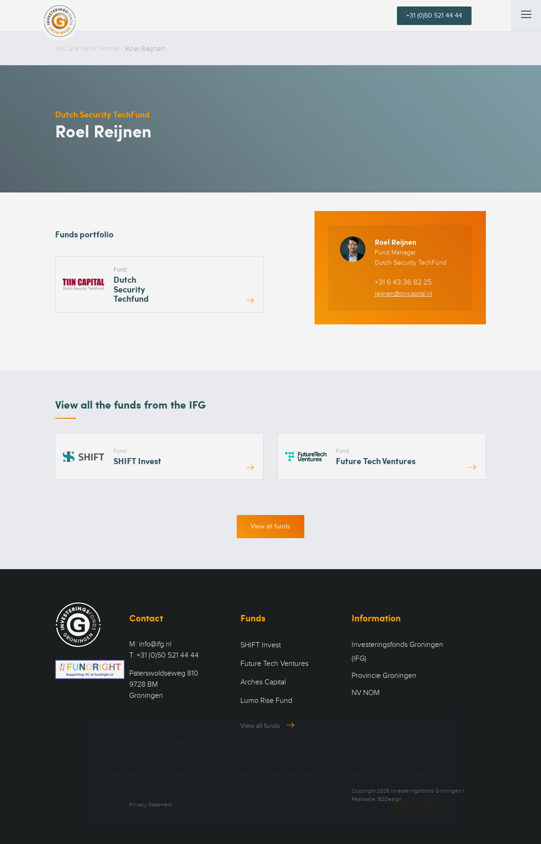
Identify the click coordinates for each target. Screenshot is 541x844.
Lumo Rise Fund (266, 700)
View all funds (270, 526)
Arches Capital (263, 682)
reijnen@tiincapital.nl (403, 294)
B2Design (390, 799)
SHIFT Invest (260, 645)
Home (109, 48)
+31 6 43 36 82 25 (403, 282)
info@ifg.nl (155, 644)
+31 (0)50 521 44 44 (434, 15)
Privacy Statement (150, 804)
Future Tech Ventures (274, 663)
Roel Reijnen (395, 241)
